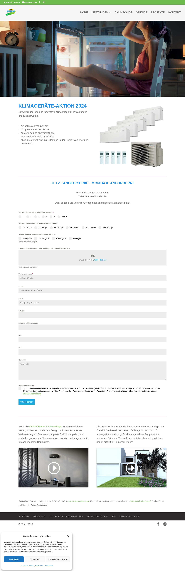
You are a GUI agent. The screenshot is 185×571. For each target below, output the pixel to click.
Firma (20, 286)
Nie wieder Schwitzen (92, 56)
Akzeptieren (14, 559)
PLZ (20, 348)
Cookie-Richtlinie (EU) (129, 516)
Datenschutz (38, 566)
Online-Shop (123, 12)
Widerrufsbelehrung (97, 516)
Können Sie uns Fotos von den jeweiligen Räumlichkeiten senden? (44, 248)
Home (84, 12)
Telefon (21, 311)
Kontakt (174, 12)
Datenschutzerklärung (32, 394)
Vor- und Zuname (25, 274)
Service (141, 12)
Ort (19, 335)
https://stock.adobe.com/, (79, 501)
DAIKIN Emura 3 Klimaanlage (45, 426)
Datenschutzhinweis (26, 386)
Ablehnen (35, 559)
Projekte (158, 12)
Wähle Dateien (100, 260)
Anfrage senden (26, 402)
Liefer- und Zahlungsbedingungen (66, 516)
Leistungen (100, 12)
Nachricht (22, 360)
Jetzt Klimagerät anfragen (92, 71)
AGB (113, 516)
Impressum (49, 566)
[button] (68, 536)
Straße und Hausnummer (28, 323)
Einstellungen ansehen (58, 559)
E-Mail (20, 298)
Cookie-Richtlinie (27, 566)
